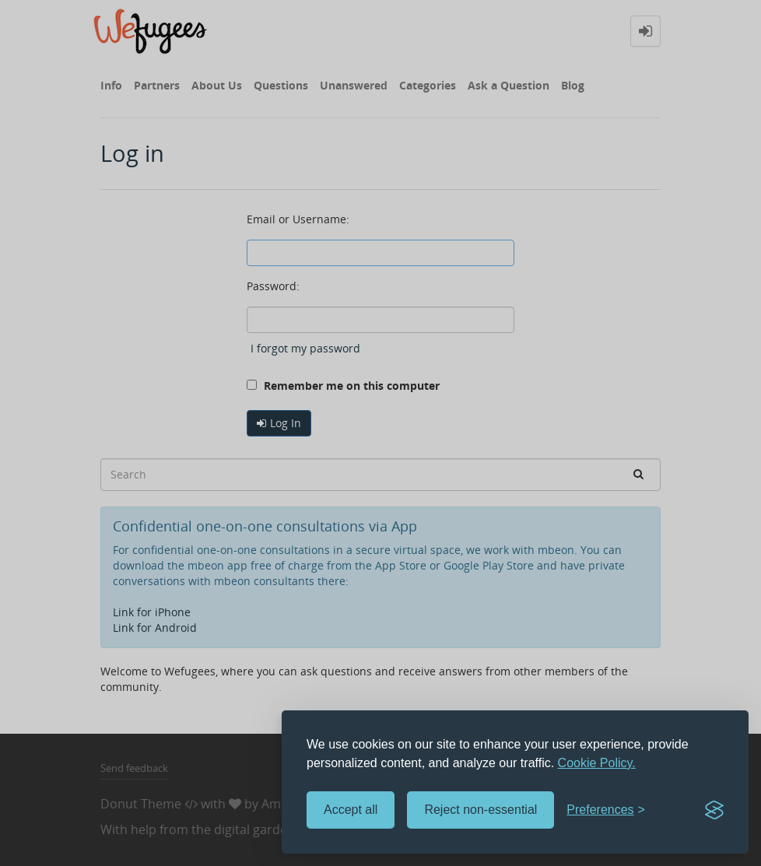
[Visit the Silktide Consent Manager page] (714, 810)
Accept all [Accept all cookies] (350, 809)
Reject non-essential (480, 809)
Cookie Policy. (597, 763)
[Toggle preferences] (605, 810)
